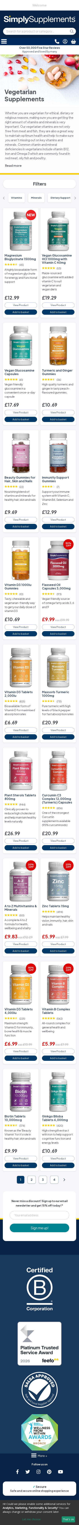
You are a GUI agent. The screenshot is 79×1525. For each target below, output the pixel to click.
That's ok (68, 1519)
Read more (13, 165)
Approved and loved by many (39, 49)
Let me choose (31, 1519)
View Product (20, 305)
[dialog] (39, 1512)
